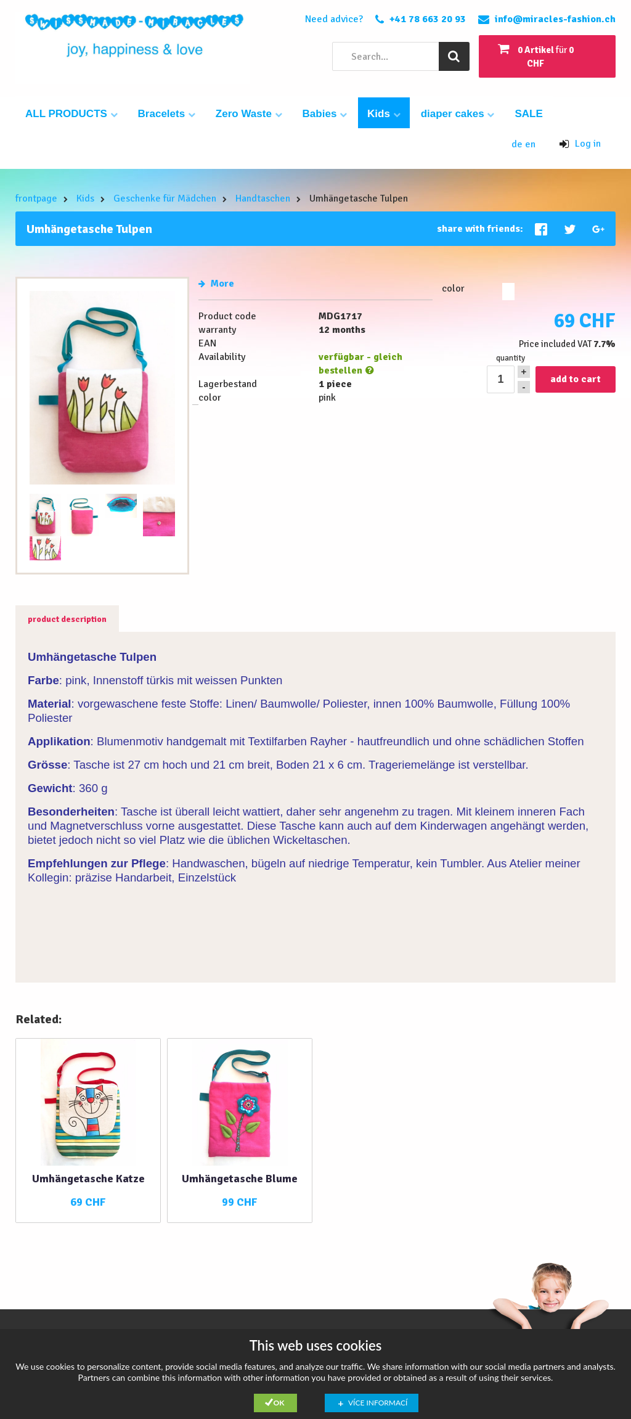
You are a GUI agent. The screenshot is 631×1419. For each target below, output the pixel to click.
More (216, 283)
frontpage (36, 198)
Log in (580, 143)
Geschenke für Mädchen (164, 198)
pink (508, 291)
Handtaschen (262, 198)
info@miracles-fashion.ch (555, 19)
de (518, 144)
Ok (279, 1402)
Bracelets (166, 114)
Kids (384, 114)
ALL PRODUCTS (71, 114)
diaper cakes (458, 114)
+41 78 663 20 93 (427, 19)
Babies (325, 114)
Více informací (377, 1402)
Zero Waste (249, 114)
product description (67, 619)
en (530, 144)
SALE (528, 114)
